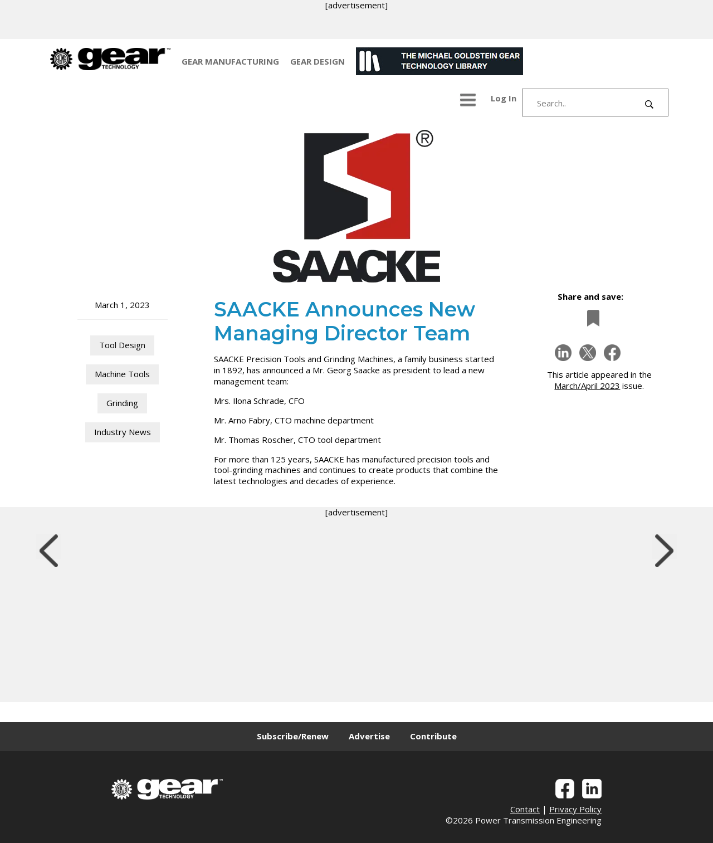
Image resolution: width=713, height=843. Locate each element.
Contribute (433, 736)
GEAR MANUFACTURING (230, 61)
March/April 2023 (587, 385)
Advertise (369, 736)
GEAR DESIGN (317, 61)
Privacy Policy (575, 809)
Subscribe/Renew (293, 736)
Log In (503, 98)
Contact (525, 809)
